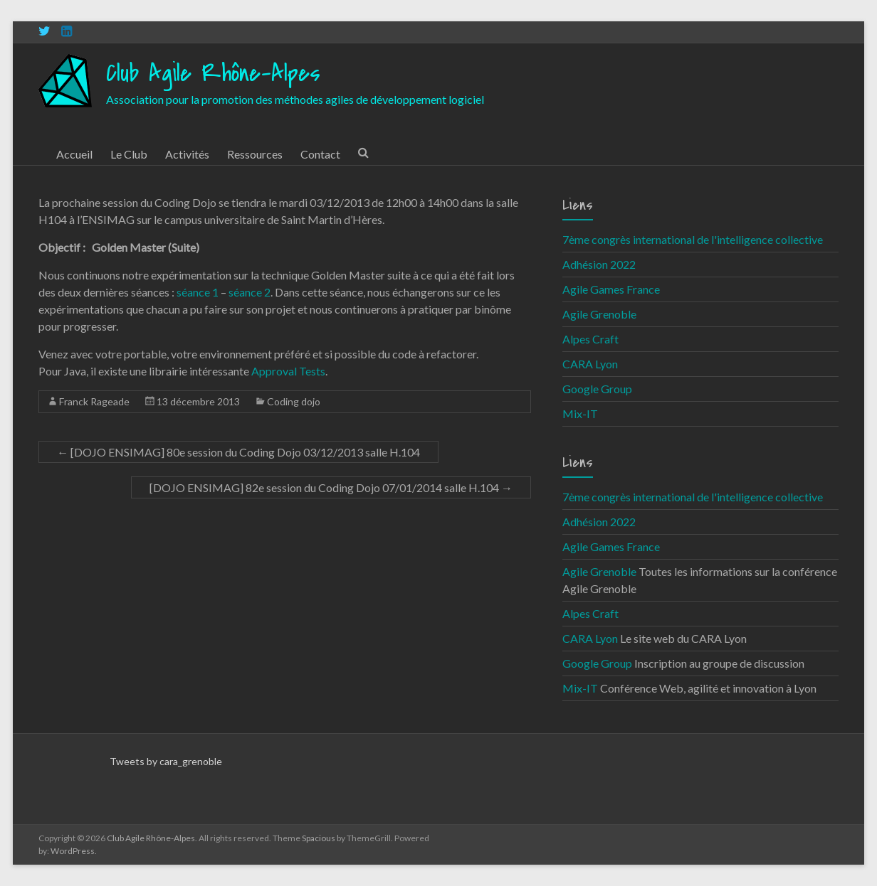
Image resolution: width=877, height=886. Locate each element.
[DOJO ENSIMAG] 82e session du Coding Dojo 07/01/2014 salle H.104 (331, 487)
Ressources (255, 154)
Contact (320, 154)
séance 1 (198, 292)
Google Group (597, 388)
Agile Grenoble (599, 314)
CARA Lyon (590, 363)
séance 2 (250, 292)
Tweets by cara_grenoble (166, 761)
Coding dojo (293, 401)
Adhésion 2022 (599, 264)
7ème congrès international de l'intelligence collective (692, 239)
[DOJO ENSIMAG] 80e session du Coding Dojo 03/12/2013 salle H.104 (238, 452)
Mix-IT (580, 413)
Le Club (128, 154)
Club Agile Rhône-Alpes (213, 73)
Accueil (74, 154)
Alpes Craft (590, 339)
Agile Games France (611, 289)
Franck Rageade (94, 401)
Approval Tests (287, 371)
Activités (187, 154)
